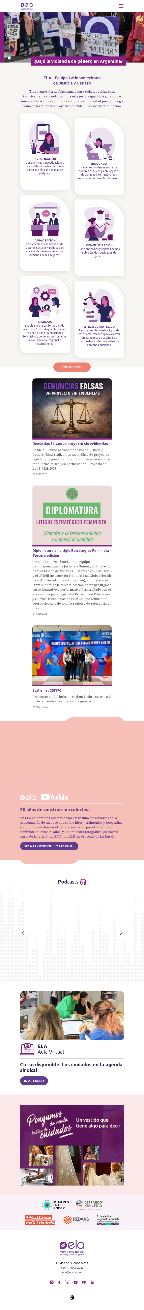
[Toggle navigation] (121, 6)
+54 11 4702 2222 (72, 1267)
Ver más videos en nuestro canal (49, 846)
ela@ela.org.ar (72, 1272)
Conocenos (72, 367)
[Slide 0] (9, 58)
